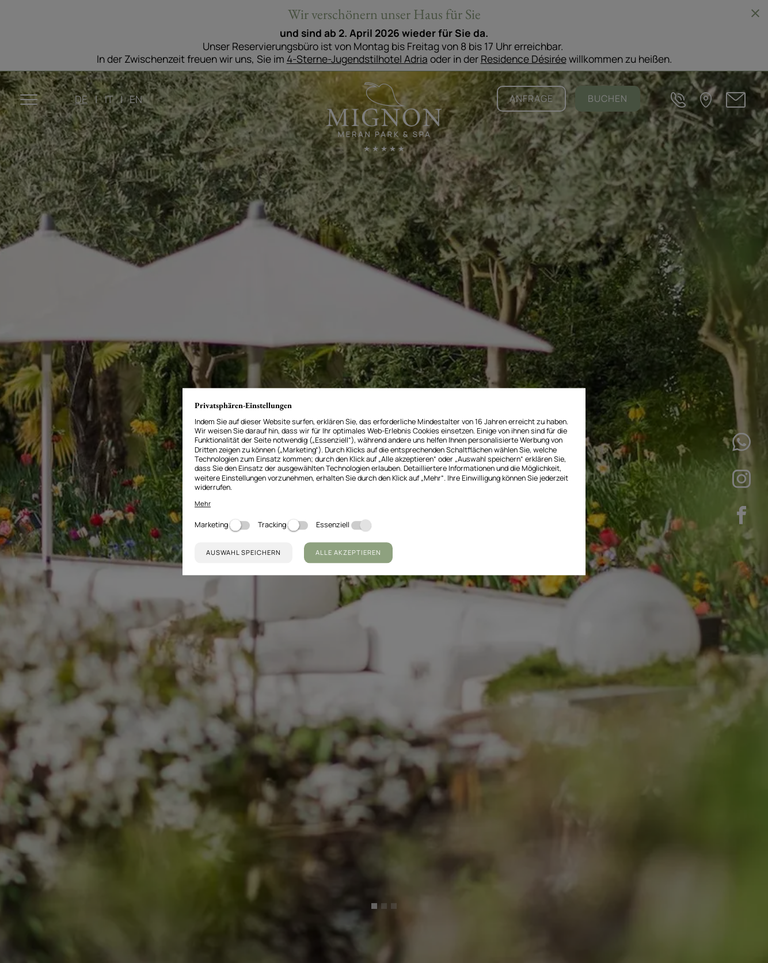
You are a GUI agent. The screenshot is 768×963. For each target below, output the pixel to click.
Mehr (203, 503)
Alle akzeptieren (348, 552)
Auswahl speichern (243, 552)
